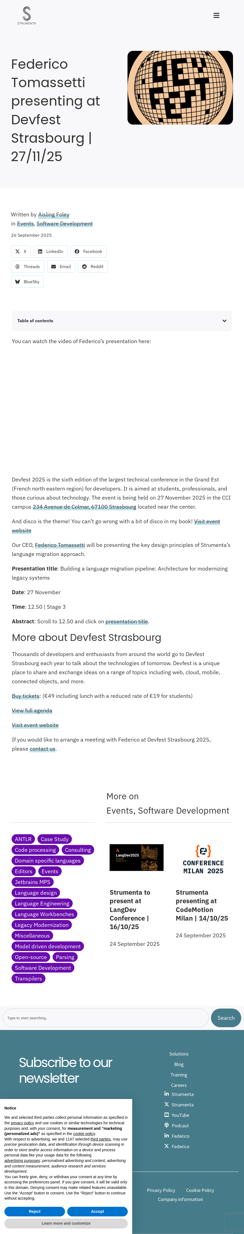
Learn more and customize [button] (66, 1223)
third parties (101, 1139)
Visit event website (35, 725)
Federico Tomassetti (60, 545)
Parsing (65, 957)
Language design (36, 892)
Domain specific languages (48, 860)
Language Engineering (42, 903)
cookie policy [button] (84, 1133)
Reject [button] (34, 1211)
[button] (21, 251)
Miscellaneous (32, 935)
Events (25, 223)
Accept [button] (97, 1211)
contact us (42, 748)
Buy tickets (25, 695)
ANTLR (23, 839)
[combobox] (106, 1018)
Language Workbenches (44, 914)
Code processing (35, 849)
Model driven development (48, 946)
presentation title (126, 621)
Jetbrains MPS (32, 882)
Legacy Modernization (42, 925)
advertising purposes (22, 1160)
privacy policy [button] (22, 1123)
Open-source (31, 957)
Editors (23, 871)
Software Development (65, 223)
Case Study (55, 839)
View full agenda (32, 710)
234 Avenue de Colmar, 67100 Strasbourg (84, 506)
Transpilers (28, 978)
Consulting (78, 849)
